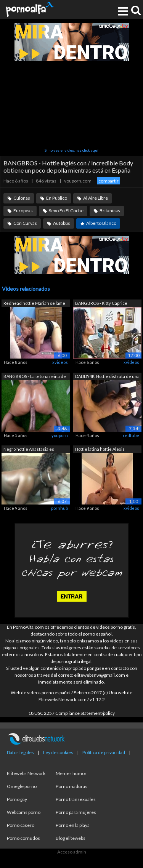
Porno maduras (71, 786)
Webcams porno (23, 812)
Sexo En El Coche (66, 210)
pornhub (59, 508)
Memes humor (71, 773)
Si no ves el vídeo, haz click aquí (71, 150)
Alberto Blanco (101, 223)
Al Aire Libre (95, 198)
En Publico (56, 198)
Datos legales (20, 752)
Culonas (21, 198)
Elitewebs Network (26, 773)
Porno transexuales (76, 799)
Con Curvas (25, 223)
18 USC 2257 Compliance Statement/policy (71, 713)
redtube (131, 435)
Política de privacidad (103, 752)
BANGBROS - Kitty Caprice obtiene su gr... (101, 304)
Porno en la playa (73, 825)
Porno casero (20, 825)
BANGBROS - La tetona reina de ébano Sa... (34, 377)
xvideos (60, 362)
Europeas (23, 210)
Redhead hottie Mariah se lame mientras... (34, 304)
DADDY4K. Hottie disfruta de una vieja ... (107, 377)
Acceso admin (71, 852)
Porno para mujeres (76, 812)
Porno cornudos (23, 838)
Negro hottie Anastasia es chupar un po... (28, 450)
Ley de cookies (58, 752)
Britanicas (110, 210)
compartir (108, 181)
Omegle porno (22, 786)
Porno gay (17, 799)
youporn (59, 435)
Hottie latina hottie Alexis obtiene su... (100, 450)
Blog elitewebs (70, 838)
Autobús (61, 223)
